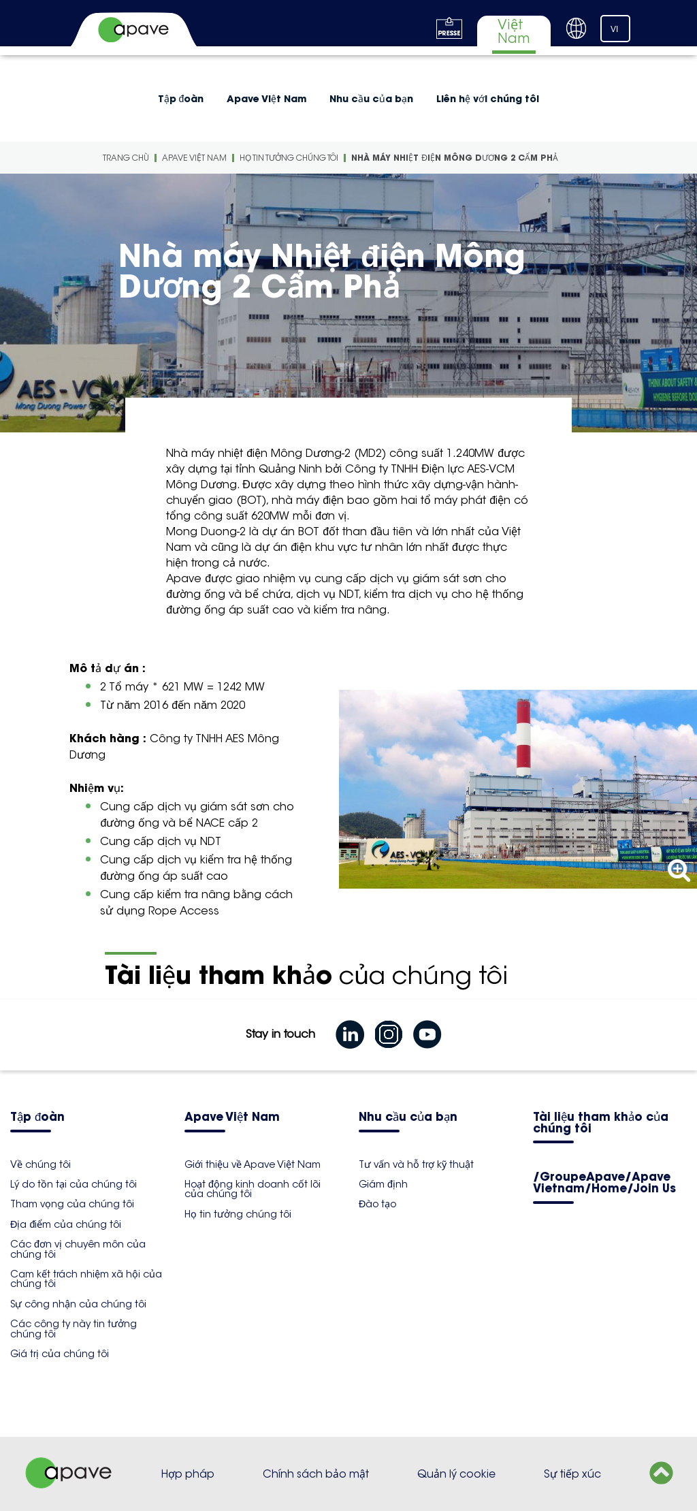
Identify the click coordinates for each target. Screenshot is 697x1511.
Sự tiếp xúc (572, 1473)
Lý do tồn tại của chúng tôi (73, 1184)
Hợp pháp (187, 1473)
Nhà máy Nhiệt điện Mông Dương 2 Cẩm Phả (454, 158)
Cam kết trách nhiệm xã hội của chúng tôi (86, 1279)
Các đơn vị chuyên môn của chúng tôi (78, 1249)
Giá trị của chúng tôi (59, 1354)
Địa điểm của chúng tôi (65, 1224)
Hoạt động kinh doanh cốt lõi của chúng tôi (252, 1189)
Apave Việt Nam (266, 99)
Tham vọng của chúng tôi (72, 1204)
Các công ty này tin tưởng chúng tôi (73, 1328)
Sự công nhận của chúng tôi (78, 1304)
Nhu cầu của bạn (371, 99)
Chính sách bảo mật (316, 1473)
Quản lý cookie (456, 1473)
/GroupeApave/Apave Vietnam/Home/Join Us (604, 1183)
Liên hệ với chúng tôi (487, 99)
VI (614, 29)
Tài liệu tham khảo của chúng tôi (600, 1123)
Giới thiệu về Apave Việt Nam (252, 1164)
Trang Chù (126, 158)
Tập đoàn (181, 99)
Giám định (383, 1184)
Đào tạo (377, 1204)
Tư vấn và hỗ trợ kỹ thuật (416, 1164)
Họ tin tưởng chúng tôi (289, 158)
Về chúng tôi (40, 1164)
